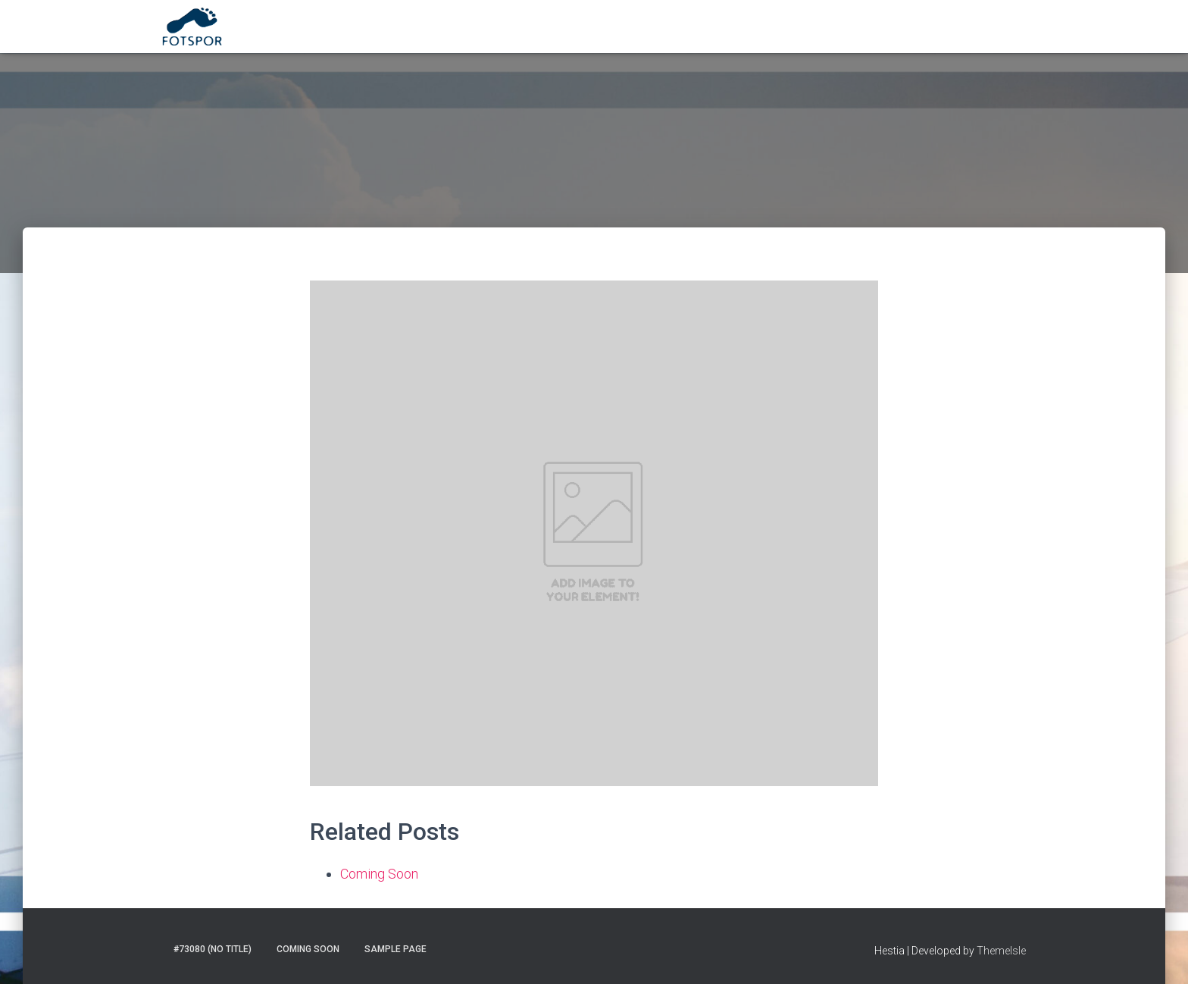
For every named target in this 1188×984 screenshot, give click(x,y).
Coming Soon (379, 874)
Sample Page (395, 949)
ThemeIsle (1001, 951)
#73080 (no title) (213, 949)
